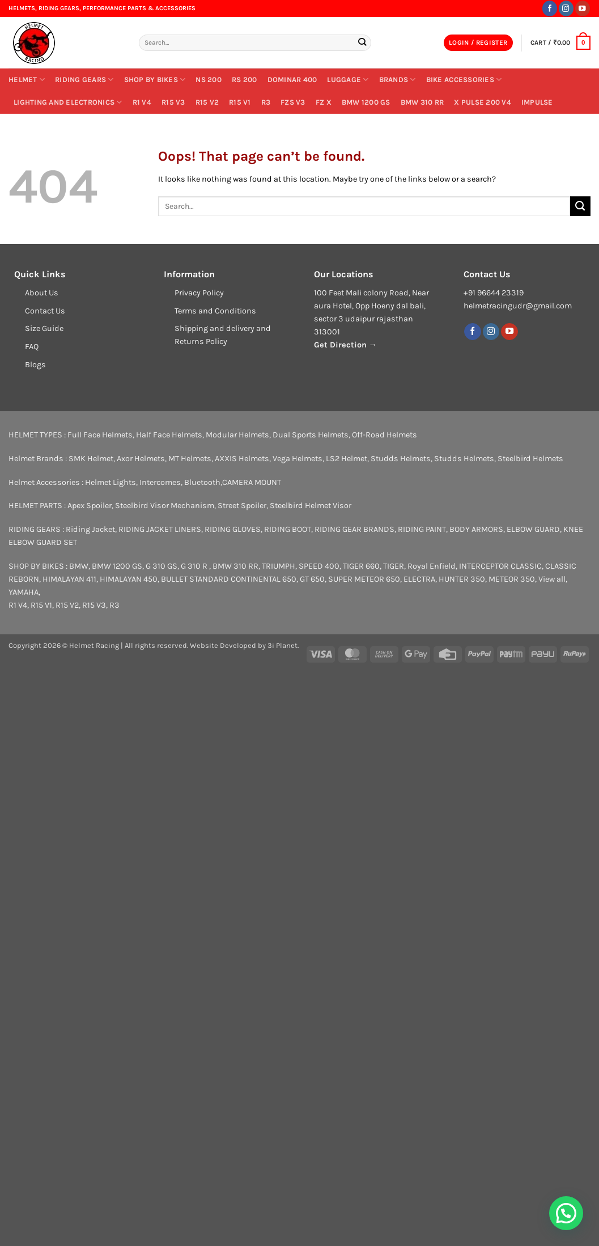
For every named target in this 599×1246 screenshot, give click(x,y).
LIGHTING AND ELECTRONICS (68, 102)
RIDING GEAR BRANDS (354, 529)
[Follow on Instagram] (566, 8)
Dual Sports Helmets (311, 435)
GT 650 (312, 579)
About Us (41, 293)
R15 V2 (207, 102)
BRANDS (397, 79)
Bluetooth (202, 482)
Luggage (347, 79)
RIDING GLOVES (233, 529)
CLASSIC (526, 566)
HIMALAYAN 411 (69, 579)
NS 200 (209, 79)
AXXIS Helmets (242, 458)
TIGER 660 (361, 566)
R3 (266, 102)
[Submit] (362, 42)
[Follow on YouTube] (582, 8)
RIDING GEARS (84, 79)
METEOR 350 (511, 579)
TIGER (393, 566)
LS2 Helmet (346, 458)
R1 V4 (142, 102)
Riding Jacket (90, 529)
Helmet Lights (110, 482)
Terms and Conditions (215, 311)
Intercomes (160, 482)
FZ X (324, 102)
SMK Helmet (91, 458)
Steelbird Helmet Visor (310, 505)
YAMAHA (24, 592)
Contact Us (45, 311)
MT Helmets (189, 458)
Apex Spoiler (89, 505)
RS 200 (244, 79)
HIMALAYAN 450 (129, 579)
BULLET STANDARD (195, 579)
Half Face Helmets (169, 435)
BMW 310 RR (422, 102)
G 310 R (195, 566)
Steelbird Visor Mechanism (164, 505)
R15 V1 (240, 102)
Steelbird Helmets (530, 458)
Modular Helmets (237, 435)
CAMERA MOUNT (251, 482)
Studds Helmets (401, 458)
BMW (78, 566)
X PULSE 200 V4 (482, 102)
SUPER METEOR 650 (364, 579)
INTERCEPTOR (484, 566)
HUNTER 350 (462, 579)
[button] (478, 43)
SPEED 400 (319, 566)
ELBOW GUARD (533, 529)
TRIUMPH (278, 566)
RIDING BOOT (287, 529)
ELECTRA (419, 579)
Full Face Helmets (100, 435)
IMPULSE (537, 102)
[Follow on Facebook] (549, 8)
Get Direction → (345, 345)
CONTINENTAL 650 (263, 579)
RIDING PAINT (422, 529)
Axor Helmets (141, 458)
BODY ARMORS (476, 529)
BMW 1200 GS (366, 102)
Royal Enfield (431, 566)
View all (552, 579)
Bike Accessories (464, 79)
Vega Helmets (297, 458)
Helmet (27, 79)
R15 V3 (173, 102)
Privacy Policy (199, 293)
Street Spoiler (242, 505)
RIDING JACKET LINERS (159, 529)
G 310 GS (161, 566)
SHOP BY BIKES (155, 79)
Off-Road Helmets (384, 435)
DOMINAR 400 (292, 79)
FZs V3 (293, 102)
